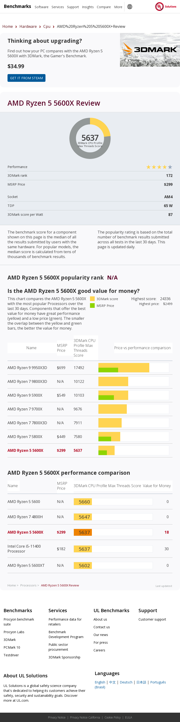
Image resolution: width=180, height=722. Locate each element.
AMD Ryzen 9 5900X (25, 395)
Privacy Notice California (85, 717)
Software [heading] (42, 7)
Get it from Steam (26, 78)
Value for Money (157, 485)
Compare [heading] (104, 7)
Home (7, 26)
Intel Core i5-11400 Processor (24, 549)
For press (101, 642)
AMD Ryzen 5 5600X (25, 450)
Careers (99, 650)
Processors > (29, 585)
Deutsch (126, 682)
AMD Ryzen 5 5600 (24, 501)
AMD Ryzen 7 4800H (25, 516)
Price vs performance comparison (142, 347)
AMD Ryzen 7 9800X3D (27, 381)
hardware (28, 26)
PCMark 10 (12, 647)
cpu (46, 26)
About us (100, 619)
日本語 (141, 682)
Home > (13, 585)
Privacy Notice (57, 717)
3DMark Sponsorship (64, 657)
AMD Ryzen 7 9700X (25, 409)
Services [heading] (58, 7)
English (100, 682)
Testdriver (11, 655)
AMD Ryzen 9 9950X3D (27, 367)
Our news (101, 634)
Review (60, 585)
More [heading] (118, 7)
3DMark (10, 639)
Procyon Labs (14, 632)
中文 (112, 682)
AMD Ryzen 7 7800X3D (27, 422)
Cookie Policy (113, 717)
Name (31, 347)
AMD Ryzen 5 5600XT (26, 565)
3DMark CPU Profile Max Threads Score (84, 348)
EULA (128, 717)
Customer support (152, 619)
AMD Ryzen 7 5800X (25, 436)
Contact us (102, 627)
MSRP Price (62, 348)
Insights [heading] (88, 7)
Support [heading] (73, 7)
